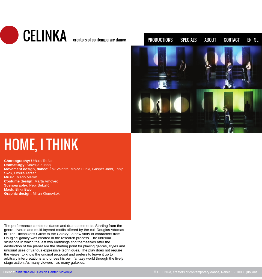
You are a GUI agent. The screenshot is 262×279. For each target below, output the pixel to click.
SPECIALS (188, 40)
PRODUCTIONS (160, 40)
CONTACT (232, 40)
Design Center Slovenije (54, 272)
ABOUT (210, 40)
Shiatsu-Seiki (25, 272)
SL (256, 40)
